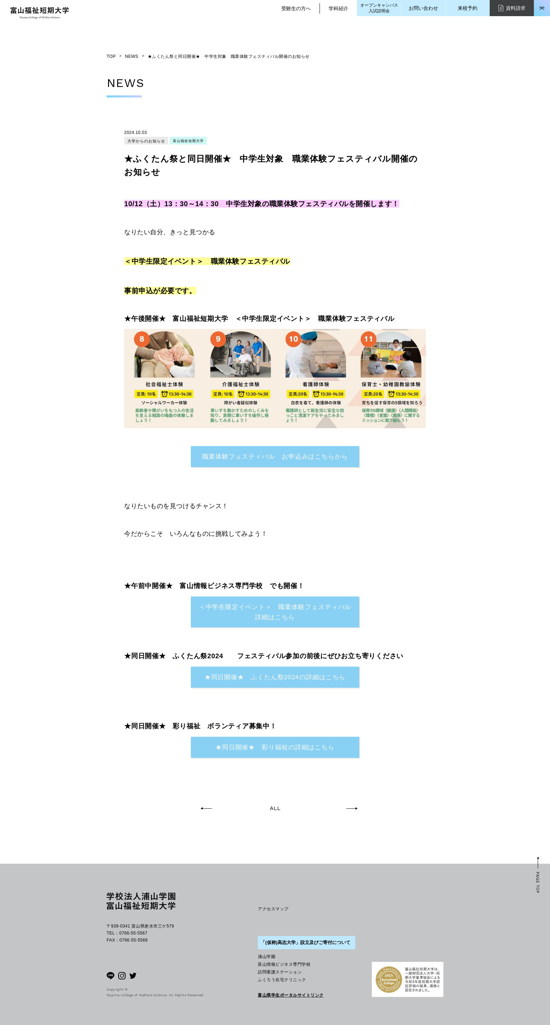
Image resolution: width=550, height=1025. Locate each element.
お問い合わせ (423, 8)
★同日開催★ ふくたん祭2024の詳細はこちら (275, 677)
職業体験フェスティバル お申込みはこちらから (275, 456)
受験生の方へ (296, 8)
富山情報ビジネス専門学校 (284, 964)
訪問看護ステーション (280, 972)
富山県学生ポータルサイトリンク (290, 995)
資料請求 (511, 8)
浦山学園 (266, 956)
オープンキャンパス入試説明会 (379, 8)
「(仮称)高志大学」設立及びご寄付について (305, 942)
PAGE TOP (537, 882)
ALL (275, 808)
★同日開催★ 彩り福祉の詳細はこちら (275, 747)
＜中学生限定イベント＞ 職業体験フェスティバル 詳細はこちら (279, 612)
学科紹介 (338, 8)
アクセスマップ (273, 908)
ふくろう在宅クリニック (282, 979)
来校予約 (467, 8)
